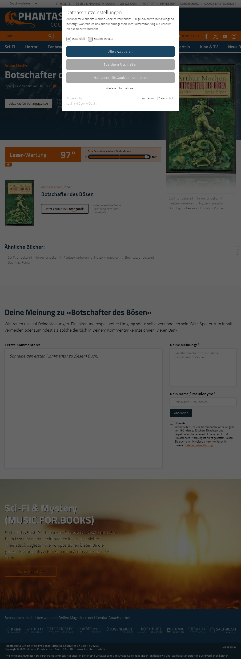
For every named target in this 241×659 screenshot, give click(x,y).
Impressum (148, 98)
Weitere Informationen (120, 88)
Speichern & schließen (120, 64)
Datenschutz (166, 98)
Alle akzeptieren (120, 51)
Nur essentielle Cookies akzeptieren (120, 77)
